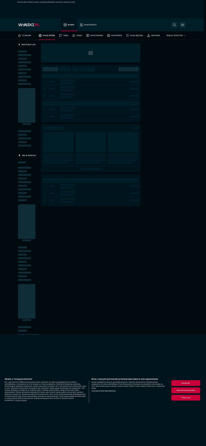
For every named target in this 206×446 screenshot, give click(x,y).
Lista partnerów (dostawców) (103, 391)
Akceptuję (186, 383)
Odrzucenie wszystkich (186, 390)
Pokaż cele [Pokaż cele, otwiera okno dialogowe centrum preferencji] (185, 398)
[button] (174, 25)
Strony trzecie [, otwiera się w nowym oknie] (21, 400)
